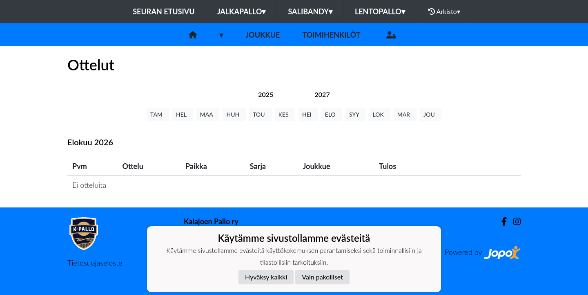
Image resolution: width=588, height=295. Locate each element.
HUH (234, 114)
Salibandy (310, 11)
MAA (208, 114)
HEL (182, 114)
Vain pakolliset (322, 277)
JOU (430, 114)
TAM (157, 114)
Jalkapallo (241, 11)
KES (285, 114)
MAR (405, 114)
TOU (260, 114)
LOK (379, 114)
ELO (332, 114)
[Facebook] (501, 221)
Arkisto (444, 11)
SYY (355, 114)
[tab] (266, 94)
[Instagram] (514, 221)
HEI (308, 114)
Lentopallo (380, 11)
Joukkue (262, 34)
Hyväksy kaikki (266, 277)
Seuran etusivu (164, 11)
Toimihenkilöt (331, 34)
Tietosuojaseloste (94, 262)
